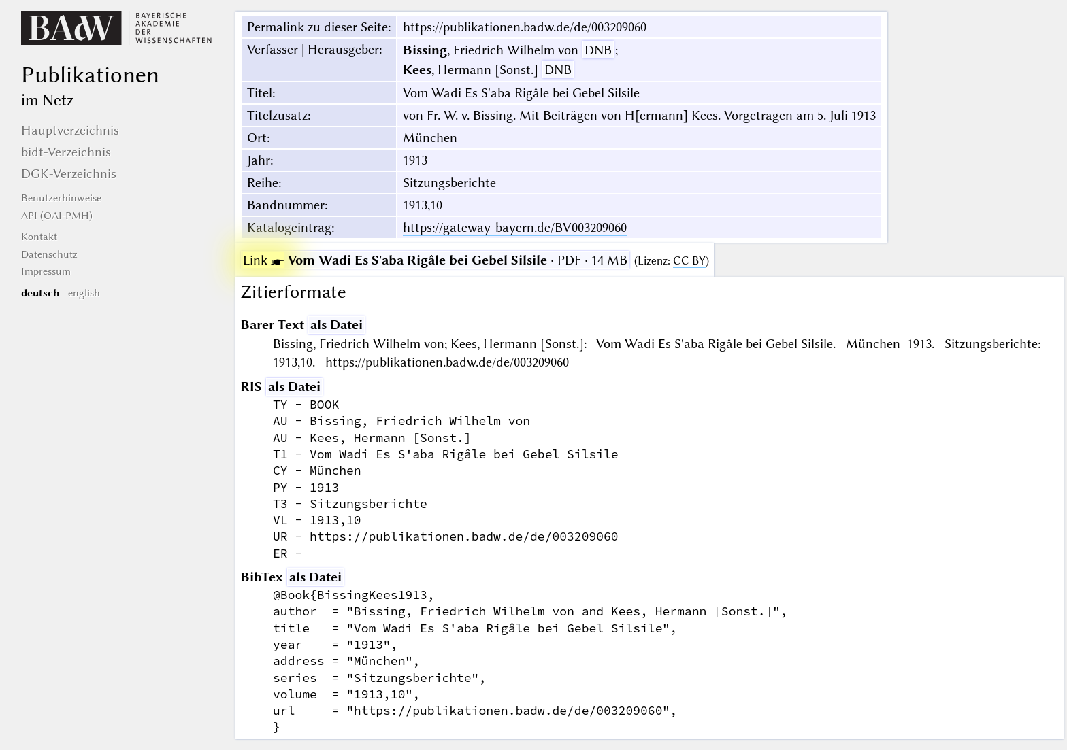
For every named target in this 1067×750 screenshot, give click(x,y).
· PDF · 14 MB (435, 260)
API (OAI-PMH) (57, 215)
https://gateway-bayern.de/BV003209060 (515, 227)
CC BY (689, 260)
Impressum (46, 271)
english (84, 293)
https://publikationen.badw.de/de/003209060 (524, 27)
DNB (598, 50)
